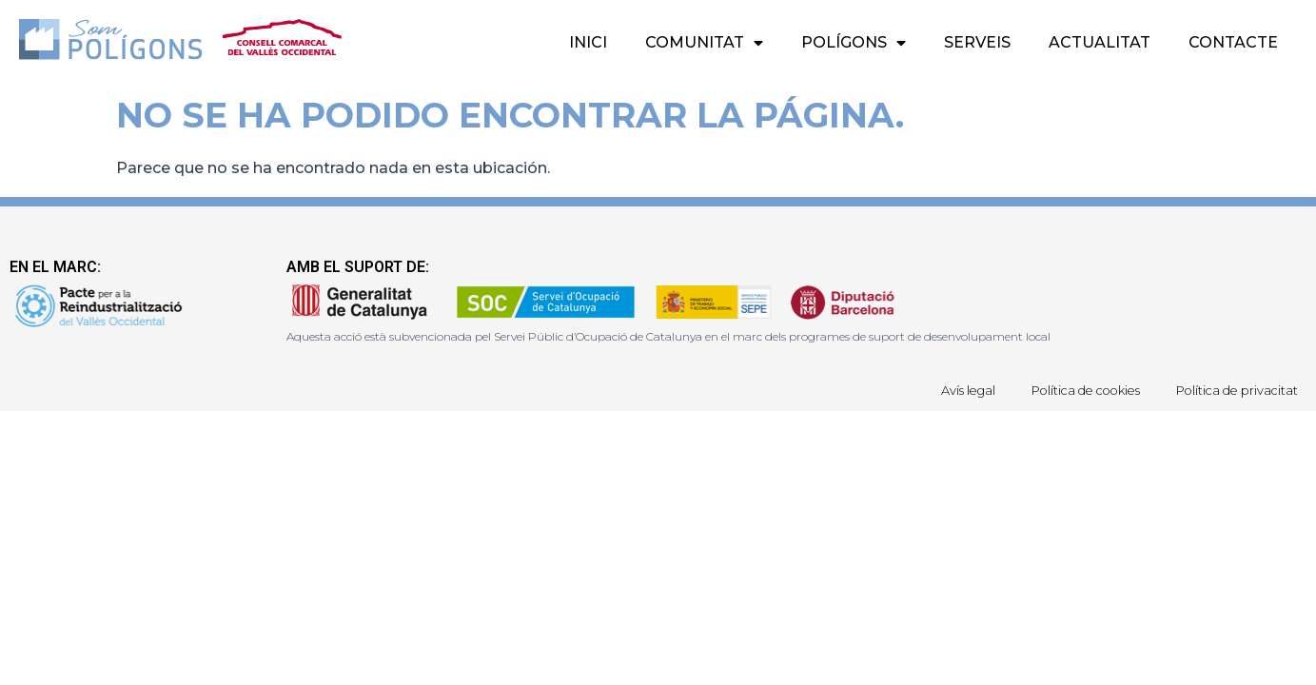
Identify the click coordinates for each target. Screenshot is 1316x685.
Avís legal (950, 390)
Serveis (977, 42)
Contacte (1233, 42)
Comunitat (704, 43)
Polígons (853, 43)
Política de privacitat (1233, 390)
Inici (588, 42)
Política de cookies (1074, 390)
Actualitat (1099, 42)
